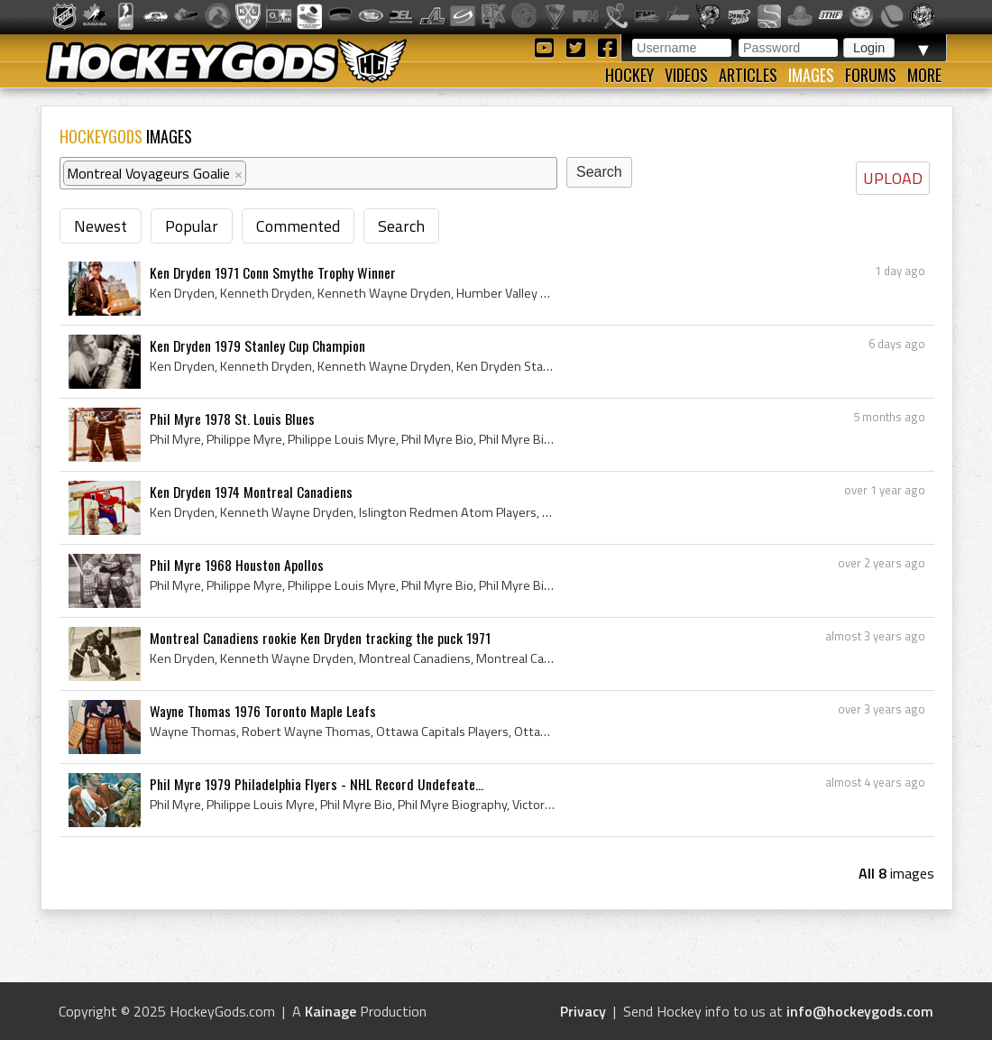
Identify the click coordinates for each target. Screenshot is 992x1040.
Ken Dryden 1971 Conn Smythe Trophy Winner (273, 272)
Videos (686, 75)
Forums (870, 75)
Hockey (629, 75)
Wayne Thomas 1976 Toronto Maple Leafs (263, 711)
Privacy (583, 1011)
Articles (748, 75)
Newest (100, 226)
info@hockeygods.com (859, 1011)
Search (401, 226)
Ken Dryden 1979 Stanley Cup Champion (257, 345)
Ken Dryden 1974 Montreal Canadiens (251, 491)
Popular (191, 226)
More (924, 75)
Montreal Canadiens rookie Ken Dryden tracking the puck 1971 (320, 638)
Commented (298, 226)
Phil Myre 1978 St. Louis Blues (232, 418)
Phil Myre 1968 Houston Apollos (237, 564)
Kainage (330, 1011)
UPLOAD (893, 178)
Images (811, 75)
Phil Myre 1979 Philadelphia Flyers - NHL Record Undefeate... (316, 784)
